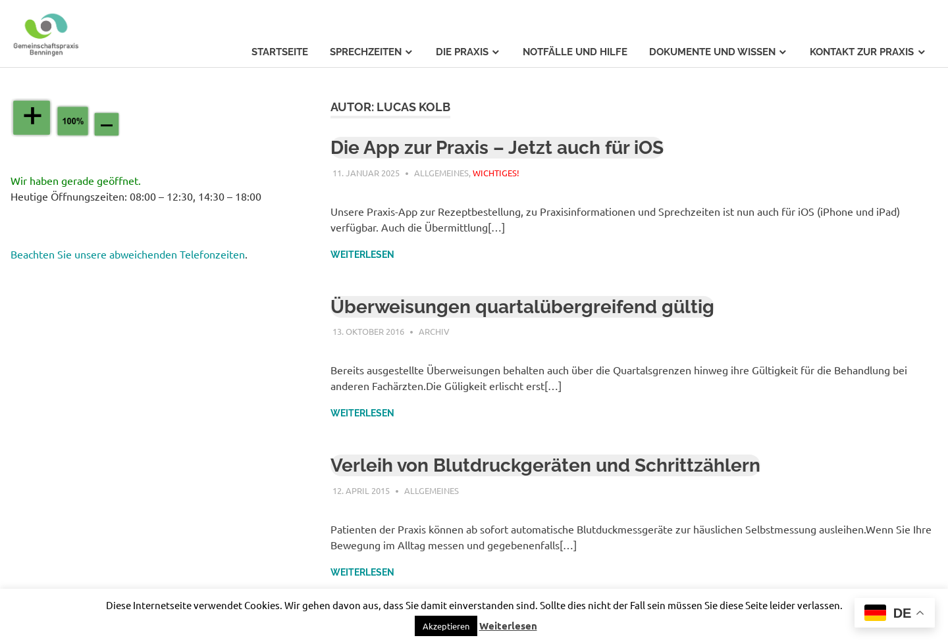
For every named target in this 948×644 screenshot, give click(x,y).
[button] (446, 626)
